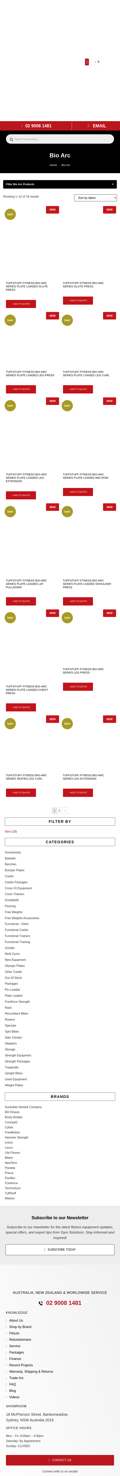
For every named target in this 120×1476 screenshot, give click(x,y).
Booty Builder (14, 1117)
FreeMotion (12, 1132)
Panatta (10, 1167)
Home (53, 165)
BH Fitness (12, 1112)
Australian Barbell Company (23, 1107)
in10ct (9, 1142)
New (8, 831)
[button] (87, 62)
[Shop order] (95, 197)
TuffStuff (10, 1193)
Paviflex (10, 1178)
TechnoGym (13, 1188)
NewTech (11, 1162)
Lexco (9, 1147)
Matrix (9, 1157)
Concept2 (11, 1122)
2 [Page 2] (59, 810)
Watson (10, 1198)
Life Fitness (12, 1152)
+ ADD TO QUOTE (21, 304)
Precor (9, 1173)
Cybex (9, 1127)
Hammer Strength (16, 1137)
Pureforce (11, 1183)
